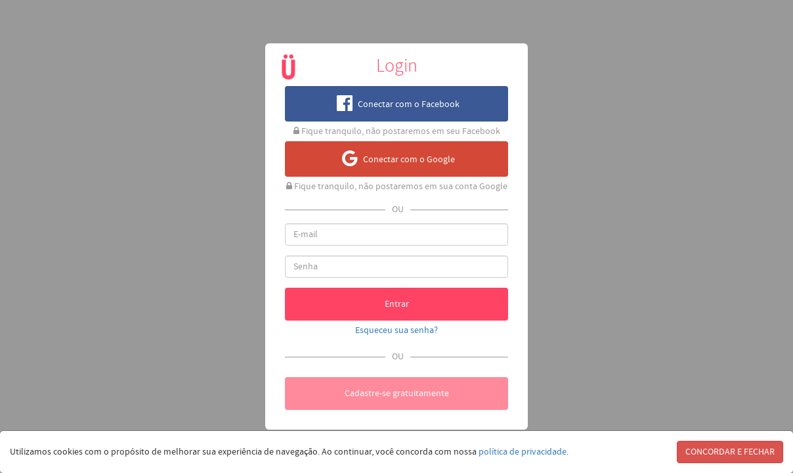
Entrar (397, 304)
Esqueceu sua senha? (396, 330)
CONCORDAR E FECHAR (730, 452)
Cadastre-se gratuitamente (397, 393)
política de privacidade (523, 452)
